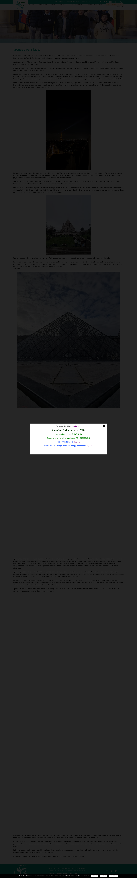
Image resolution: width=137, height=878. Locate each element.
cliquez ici (76, 442)
